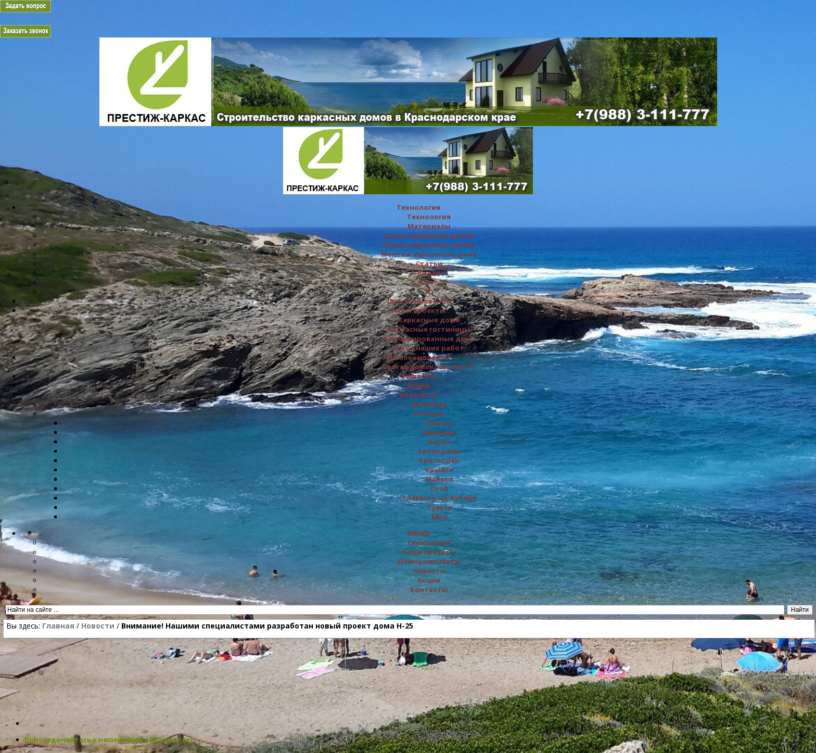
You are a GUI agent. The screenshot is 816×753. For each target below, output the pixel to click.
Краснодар (439, 460)
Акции (418, 385)
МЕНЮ (418, 533)
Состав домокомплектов (428, 366)
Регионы (428, 413)
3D (429, 291)
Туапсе (439, 507)
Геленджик (439, 451)
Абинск (439, 423)
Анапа (439, 441)
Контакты (418, 394)
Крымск (439, 469)
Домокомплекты (418, 357)
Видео (429, 273)
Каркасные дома (429, 319)
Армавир (439, 432)
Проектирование (418, 301)
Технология (418, 207)
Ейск (439, 516)
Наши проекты (418, 310)
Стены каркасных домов (429, 235)
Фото (429, 282)
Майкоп (439, 479)
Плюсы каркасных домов (429, 244)
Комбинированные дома (429, 338)
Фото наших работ (429, 348)
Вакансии (429, 404)
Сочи (439, 488)
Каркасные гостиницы (429, 329)
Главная (58, 626)
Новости (419, 376)
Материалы (429, 226)
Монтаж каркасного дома (429, 254)
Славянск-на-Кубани (439, 498)
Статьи (429, 263)
